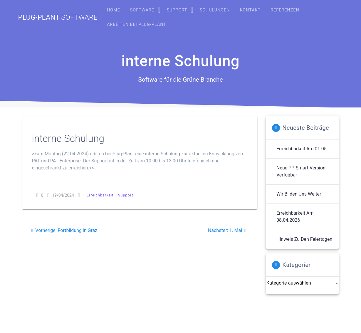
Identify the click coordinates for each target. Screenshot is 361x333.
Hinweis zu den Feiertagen (304, 239)
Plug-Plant (57, 17)
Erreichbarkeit (100, 195)
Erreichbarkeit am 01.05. (302, 149)
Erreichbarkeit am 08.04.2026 (294, 216)
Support (125, 195)
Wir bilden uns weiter (298, 194)
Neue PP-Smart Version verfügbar (300, 171)
